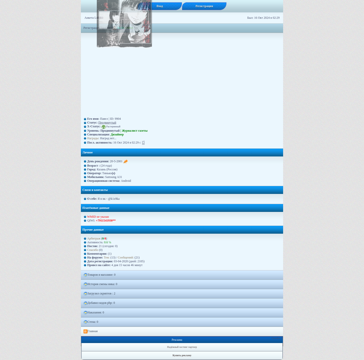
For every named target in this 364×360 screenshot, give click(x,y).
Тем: (107, 257)
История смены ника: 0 (100, 284)
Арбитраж (93, 238)
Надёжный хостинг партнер (182, 347)
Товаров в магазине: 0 (99, 275)
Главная (90, 331)
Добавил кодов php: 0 (99, 303)
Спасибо (92, 250)
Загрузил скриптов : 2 (99, 294)
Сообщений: (126, 257)
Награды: (93, 138)
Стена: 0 (90, 322)
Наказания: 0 (93, 313)
